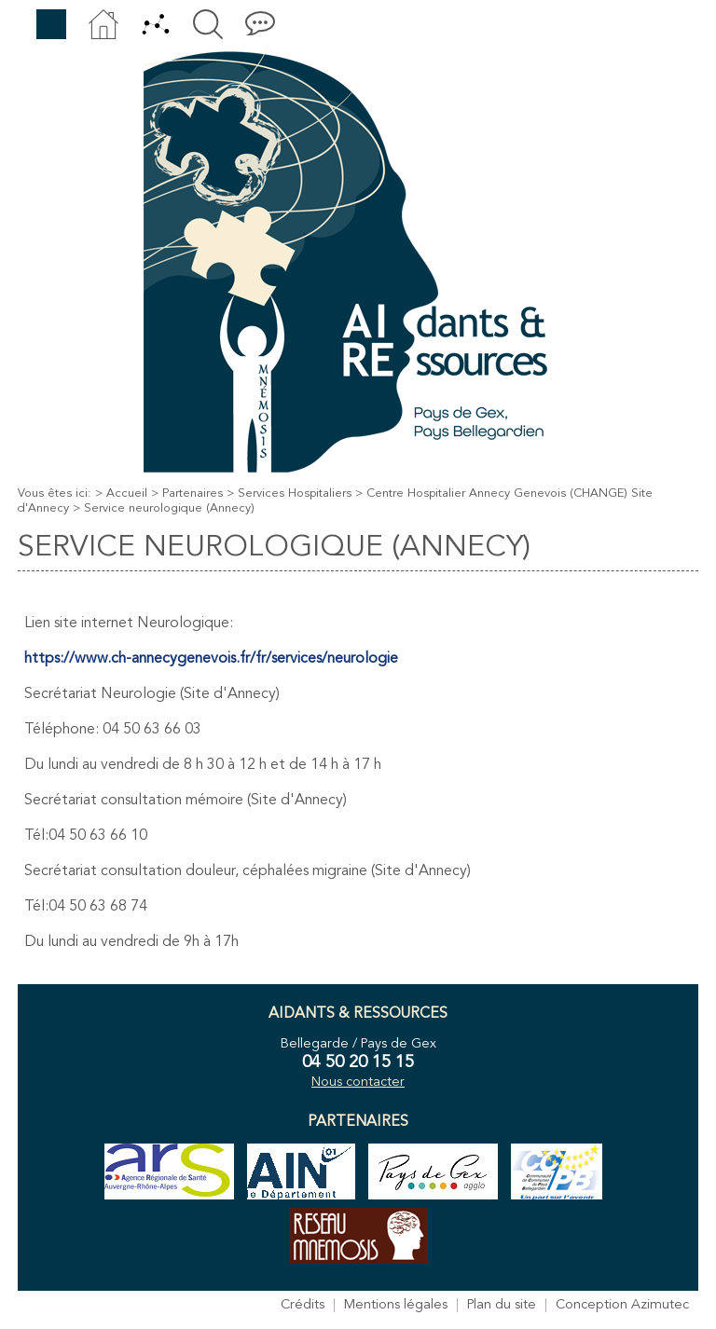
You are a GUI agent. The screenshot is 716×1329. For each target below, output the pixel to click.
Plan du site (501, 1305)
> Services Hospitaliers (289, 493)
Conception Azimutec (622, 1305)
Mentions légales (396, 1305)
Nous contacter (358, 1082)
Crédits (302, 1305)
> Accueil (121, 493)
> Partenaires (187, 493)
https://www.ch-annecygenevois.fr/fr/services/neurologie (211, 658)
